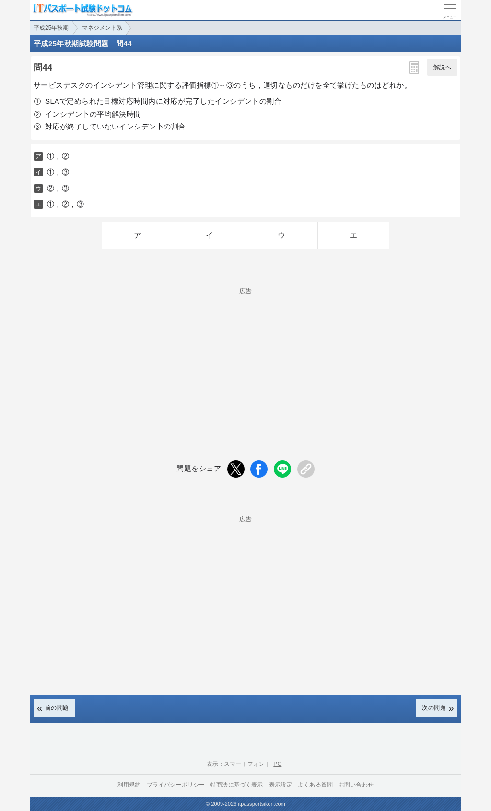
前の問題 (57, 708)
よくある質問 (315, 784)
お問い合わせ (356, 784)
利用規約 (129, 784)
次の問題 (434, 708)
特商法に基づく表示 (236, 784)
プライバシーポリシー (176, 784)
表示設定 (280, 784)
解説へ (442, 67)
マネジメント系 (102, 27)
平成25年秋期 (51, 27)
